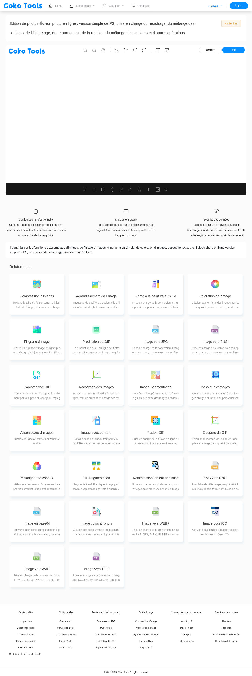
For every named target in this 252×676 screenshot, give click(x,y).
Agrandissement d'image (146, 634)
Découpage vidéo (25, 628)
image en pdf (186, 628)
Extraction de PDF (106, 641)
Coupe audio (65, 621)
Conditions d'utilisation (226, 641)
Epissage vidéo (25, 647)
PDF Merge (106, 628)
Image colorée (146, 647)
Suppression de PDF (106, 647)
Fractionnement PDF (106, 634)
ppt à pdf (186, 634)
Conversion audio (65, 628)
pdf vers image (186, 641)
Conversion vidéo (25, 634)
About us (226, 621)
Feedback (226, 628)
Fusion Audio (65, 641)
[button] (215, 5)
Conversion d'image (146, 628)
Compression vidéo (25, 641)
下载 (233, 50)
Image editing (146, 641)
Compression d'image (146, 621)
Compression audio (65, 634)
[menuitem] (55, 5)
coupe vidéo (26, 621)
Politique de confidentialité (226, 634)
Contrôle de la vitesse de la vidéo (25, 654)
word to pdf (186, 621)
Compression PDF (106, 621)
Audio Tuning (65, 647)
